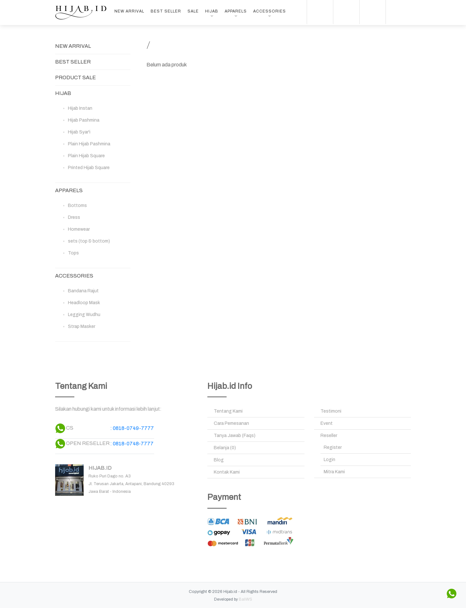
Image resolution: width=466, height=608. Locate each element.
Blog (219, 460)
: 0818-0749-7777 (132, 428)
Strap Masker (81, 326)
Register (333, 447)
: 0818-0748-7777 (132, 443)
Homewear (79, 229)
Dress (74, 217)
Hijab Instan (80, 108)
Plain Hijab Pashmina (89, 143)
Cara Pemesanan (231, 423)
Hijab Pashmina (83, 120)
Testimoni (330, 411)
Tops (73, 253)
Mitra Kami (334, 471)
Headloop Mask (84, 302)
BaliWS (245, 599)
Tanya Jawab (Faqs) (234, 435)
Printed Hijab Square (89, 167)
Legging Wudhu (84, 314)
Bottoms (77, 205)
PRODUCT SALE (75, 77)
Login (329, 459)
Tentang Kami (228, 411)
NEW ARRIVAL (129, 11)
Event (326, 423)
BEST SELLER (166, 11)
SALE (193, 11)
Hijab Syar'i (79, 132)
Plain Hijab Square (86, 155)
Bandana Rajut (83, 290)
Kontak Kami (227, 472)
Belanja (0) (225, 447)
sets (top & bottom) (89, 241)
